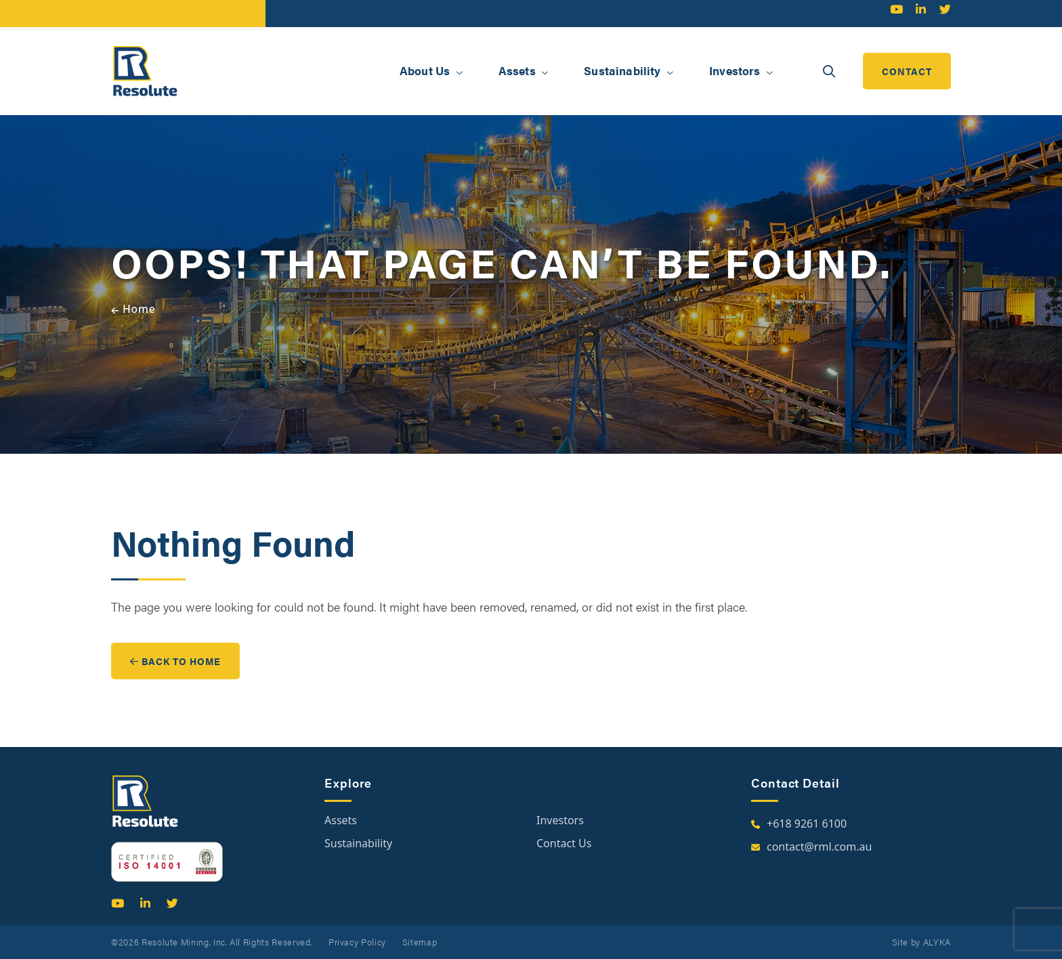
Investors (560, 820)
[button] (459, 72)
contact (907, 71)
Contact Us (563, 843)
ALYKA (937, 941)
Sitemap (420, 941)
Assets (340, 820)
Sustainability (358, 843)
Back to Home (175, 661)
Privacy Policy (357, 941)
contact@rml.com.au (819, 846)
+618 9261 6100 (807, 823)
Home (139, 308)
